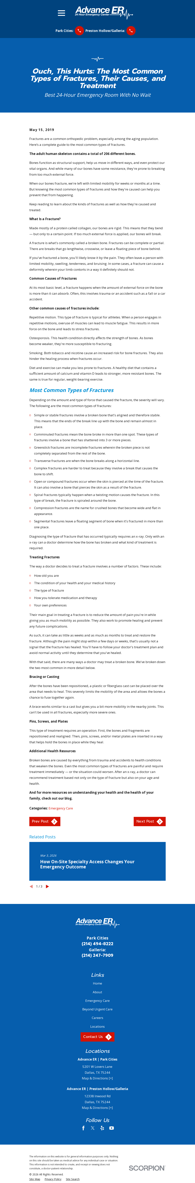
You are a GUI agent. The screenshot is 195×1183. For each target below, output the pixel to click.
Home (97, 983)
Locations (97, 1026)
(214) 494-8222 (97, 944)
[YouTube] (111, 1128)
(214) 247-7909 (97, 955)
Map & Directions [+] (97, 1078)
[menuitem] (34, 1179)
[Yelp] (102, 1128)
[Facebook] (83, 1128)
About (97, 992)
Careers (97, 1018)
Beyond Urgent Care (97, 1009)
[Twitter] (92, 1128)
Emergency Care (61, 808)
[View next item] (47, 886)
